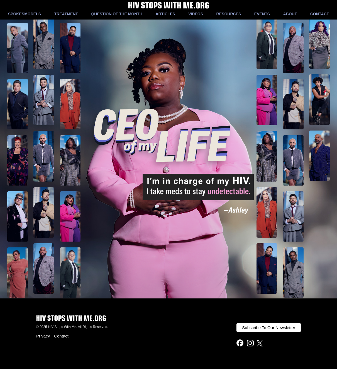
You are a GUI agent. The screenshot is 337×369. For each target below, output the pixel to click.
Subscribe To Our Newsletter (268, 327)
